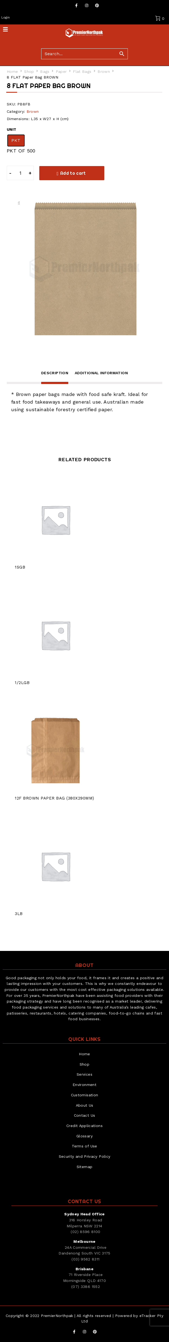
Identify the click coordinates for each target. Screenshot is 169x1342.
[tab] (54, 376)
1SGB (20, 567)
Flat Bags (82, 71)
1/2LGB (22, 682)
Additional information (101, 373)
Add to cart (73, 173)
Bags (44, 71)
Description (54, 373)
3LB (19, 913)
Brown (104, 71)
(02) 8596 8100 (85, 1231)
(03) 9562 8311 (85, 1259)
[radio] (16, 140)
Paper (61, 71)
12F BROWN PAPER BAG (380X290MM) (54, 798)
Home (12, 71)
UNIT (11, 129)
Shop (29, 71)
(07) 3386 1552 (85, 1286)
